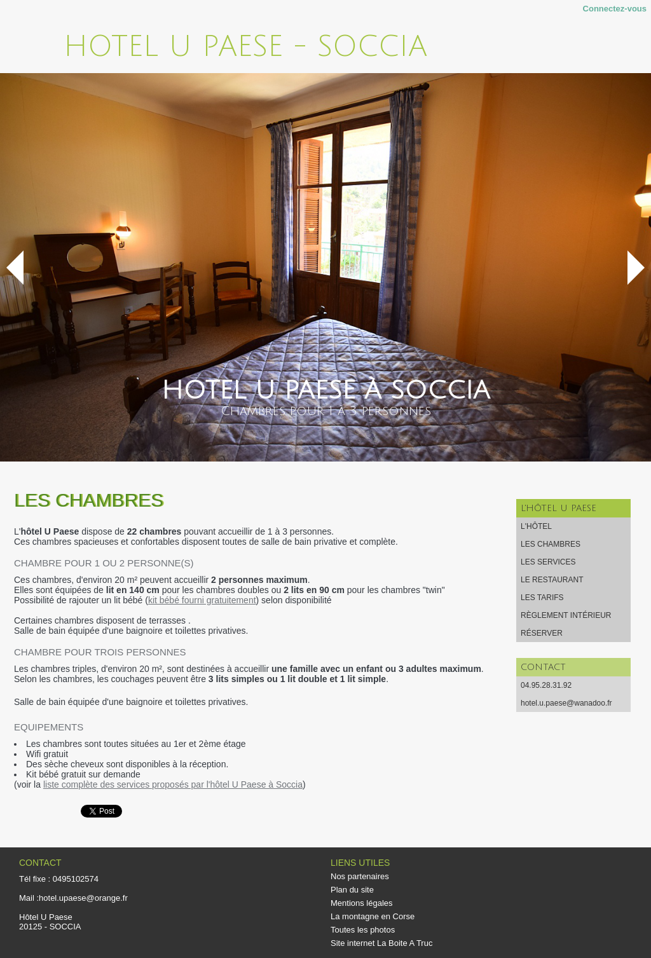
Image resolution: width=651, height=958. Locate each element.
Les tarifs (542, 597)
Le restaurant (552, 579)
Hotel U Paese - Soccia (245, 46)
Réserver (542, 633)
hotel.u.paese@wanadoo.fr (566, 703)
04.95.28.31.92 (546, 685)
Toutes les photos (363, 929)
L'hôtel (536, 526)
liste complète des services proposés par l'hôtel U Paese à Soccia (173, 784)
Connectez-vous (615, 8)
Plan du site (352, 889)
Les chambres (550, 544)
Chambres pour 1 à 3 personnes (326, 411)
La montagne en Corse (373, 916)
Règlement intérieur (566, 615)
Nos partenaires (360, 876)
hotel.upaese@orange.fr (83, 898)
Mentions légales (362, 903)
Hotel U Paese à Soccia (325, 390)
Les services (548, 562)
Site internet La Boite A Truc (381, 943)
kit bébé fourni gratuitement (202, 600)
